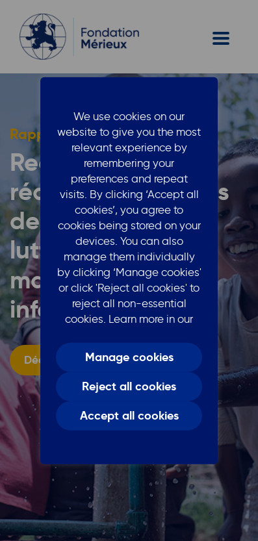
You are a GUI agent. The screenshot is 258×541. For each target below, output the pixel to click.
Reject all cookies (129, 386)
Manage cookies (129, 357)
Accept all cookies (129, 416)
